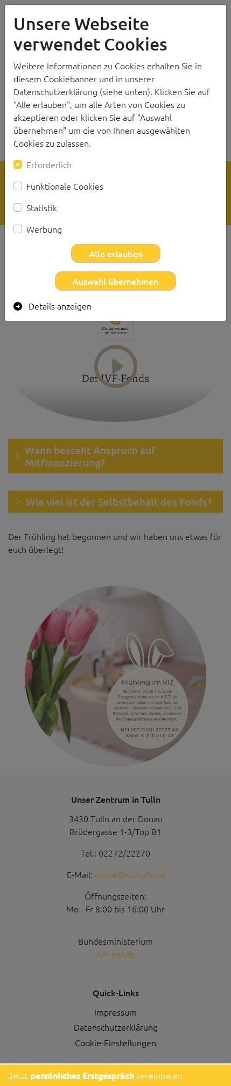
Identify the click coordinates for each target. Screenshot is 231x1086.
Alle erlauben (116, 254)
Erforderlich (49, 164)
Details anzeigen (52, 306)
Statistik (41, 207)
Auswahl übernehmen (115, 281)
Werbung (44, 229)
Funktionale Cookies (64, 186)
